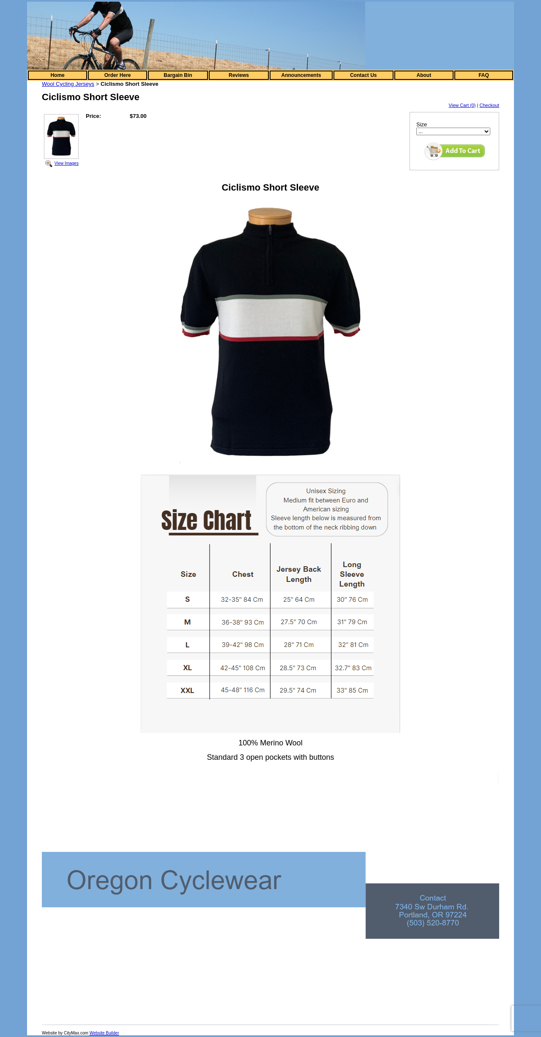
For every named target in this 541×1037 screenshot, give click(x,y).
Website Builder (104, 1033)
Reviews (239, 75)
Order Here (117, 75)
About (424, 75)
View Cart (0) (462, 105)
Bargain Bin (178, 75)
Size (421, 124)
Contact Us (363, 75)
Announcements (301, 75)
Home (57, 75)
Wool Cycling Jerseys (68, 84)
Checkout (489, 105)
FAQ (483, 75)
